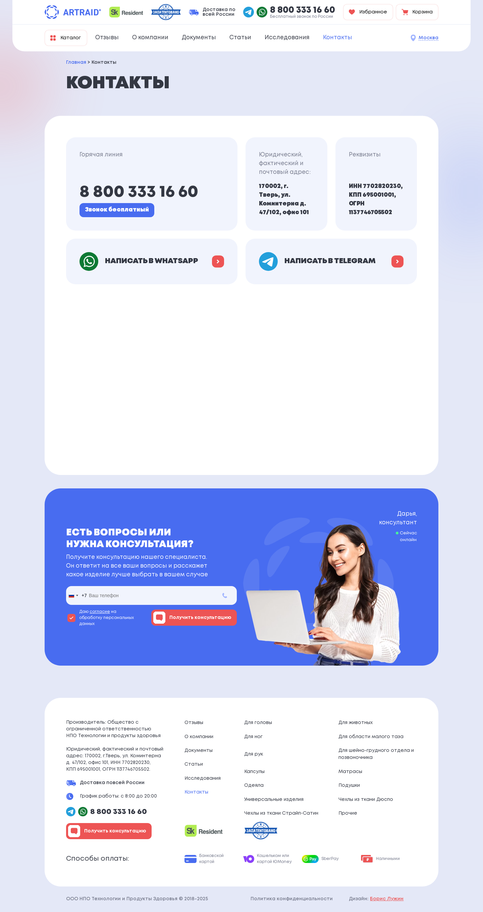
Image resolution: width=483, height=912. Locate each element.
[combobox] (76, 595)
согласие (100, 612)
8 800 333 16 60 (302, 10)
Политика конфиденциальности (292, 899)
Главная (76, 62)
